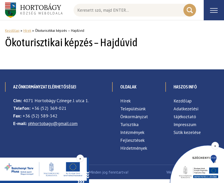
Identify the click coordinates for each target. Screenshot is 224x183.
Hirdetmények (133, 148)
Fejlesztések (132, 140)
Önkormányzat (134, 116)
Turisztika (129, 124)
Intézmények (132, 132)
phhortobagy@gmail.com (53, 123)
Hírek (27, 30)
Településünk (133, 109)
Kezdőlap (12, 30)
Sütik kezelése (187, 132)
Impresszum (185, 124)
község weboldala (41, 9)
